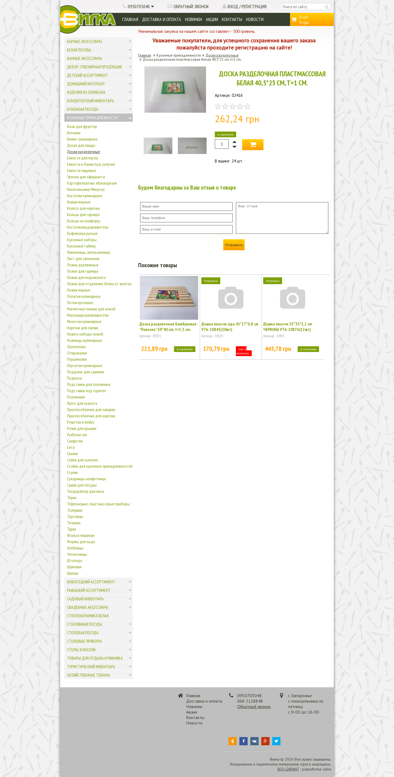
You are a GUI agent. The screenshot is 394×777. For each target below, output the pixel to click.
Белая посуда (79, 50)
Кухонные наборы (82, 239)
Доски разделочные (83, 151)
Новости (254, 19)
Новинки (193, 19)
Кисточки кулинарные (84, 195)
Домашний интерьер (86, 83)
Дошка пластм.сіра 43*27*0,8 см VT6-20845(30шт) (229, 326)
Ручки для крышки (81, 428)
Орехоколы (76, 346)
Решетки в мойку (80, 422)
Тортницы (75, 516)
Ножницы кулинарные (84, 340)
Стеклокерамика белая (88, 615)
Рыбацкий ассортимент (89, 590)
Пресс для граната (82, 403)
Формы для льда (81, 541)
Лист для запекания (83, 258)
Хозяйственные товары (88, 675)
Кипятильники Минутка (86, 189)
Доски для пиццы (81, 145)
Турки (71, 529)
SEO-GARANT (288, 769)
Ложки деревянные (83, 264)
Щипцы (73, 573)
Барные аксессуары (84, 41)
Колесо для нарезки (83, 208)
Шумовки (74, 566)
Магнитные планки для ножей (91, 309)
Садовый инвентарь (85, 598)
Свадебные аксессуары (87, 607)
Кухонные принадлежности (92, 117)
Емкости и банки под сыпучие (91, 164)
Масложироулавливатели (88, 315)
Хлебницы (75, 548)
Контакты (232, 19)
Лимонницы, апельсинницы (88, 252)
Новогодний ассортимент (91, 581)
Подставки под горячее (86, 390)
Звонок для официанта (86, 176)
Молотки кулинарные (84, 321)
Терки (71, 497)
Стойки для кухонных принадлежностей (99, 466)
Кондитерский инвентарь (90, 100)
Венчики (73, 132)
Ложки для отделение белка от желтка (99, 283)
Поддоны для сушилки (85, 371)
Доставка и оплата (161, 19)
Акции (212, 19)
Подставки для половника (88, 384)
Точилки (73, 522)
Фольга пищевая (80, 535)
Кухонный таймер (81, 246)
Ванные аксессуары (84, 58)
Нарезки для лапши (82, 327)
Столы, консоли (81, 649)
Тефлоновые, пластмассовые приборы (98, 504)
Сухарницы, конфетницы (86, 478)
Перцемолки (77, 359)
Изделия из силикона (86, 92)
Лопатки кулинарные (84, 296)
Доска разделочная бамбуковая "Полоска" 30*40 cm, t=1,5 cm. (168, 326)
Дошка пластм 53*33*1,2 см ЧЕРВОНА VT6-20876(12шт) (287, 326)
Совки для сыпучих (82, 459)
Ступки (72, 472)
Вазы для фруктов (82, 126)
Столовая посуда (83, 632)
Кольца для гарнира (83, 214)
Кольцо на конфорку (83, 220)
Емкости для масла (82, 158)
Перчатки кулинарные (84, 365)
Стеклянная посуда (84, 624)
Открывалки (77, 353)
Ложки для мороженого (86, 277)
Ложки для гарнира (82, 271)
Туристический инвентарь (91, 666)
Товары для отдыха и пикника (95, 658)
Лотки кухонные (80, 302)
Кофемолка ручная (82, 233)
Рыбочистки (77, 434)
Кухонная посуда (82, 109)
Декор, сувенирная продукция (94, 66)
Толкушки (74, 510)
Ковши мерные (79, 202)
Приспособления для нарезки (91, 415)
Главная (130, 19)
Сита (71, 447)
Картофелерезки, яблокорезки (92, 183)
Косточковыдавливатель (88, 227)
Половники (76, 397)
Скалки (72, 453)
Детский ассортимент (87, 75)
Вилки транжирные (82, 139)
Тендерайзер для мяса (85, 491)
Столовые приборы (84, 641)
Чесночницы (77, 554)
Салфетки (75, 441)
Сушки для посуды (82, 485)
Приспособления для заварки (91, 409)
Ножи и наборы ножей (85, 334)
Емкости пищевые (81, 170)
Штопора (74, 560)
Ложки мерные (79, 290)
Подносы (74, 378)
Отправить (234, 245)
